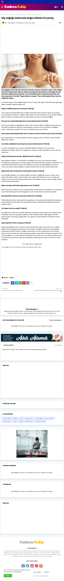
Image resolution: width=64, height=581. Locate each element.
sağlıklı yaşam (29, 421)
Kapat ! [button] (8, 576)
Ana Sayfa (4, 14)
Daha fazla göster (55, 320)
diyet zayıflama (49, 418)
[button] (59, 1)
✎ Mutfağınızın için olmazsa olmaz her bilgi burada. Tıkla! (21, 247)
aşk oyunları (29, 418)
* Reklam (46, 572)
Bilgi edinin (18, 572)
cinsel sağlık (38, 418)
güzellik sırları (6, 421)
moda (15, 421)
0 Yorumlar (58, 345)
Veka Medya (31, 309)
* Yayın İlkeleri (36, 572)
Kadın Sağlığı (6, 418)
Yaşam (11, 14)
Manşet (15, 418)
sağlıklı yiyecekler (40, 421)
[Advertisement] (32, 381)
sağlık (20, 421)
